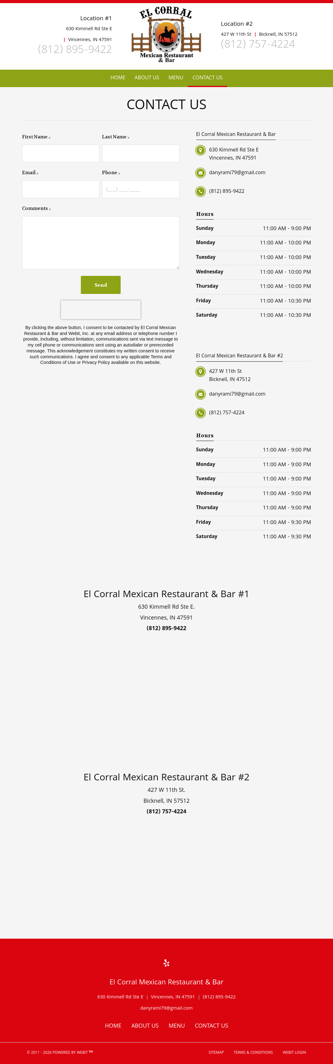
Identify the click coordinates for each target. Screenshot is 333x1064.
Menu (176, 78)
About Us (147, 78)
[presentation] (101, 309)
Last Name (114, 137)
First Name (35, 137)
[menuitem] (118, 78)
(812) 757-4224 (258, 45)
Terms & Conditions (253, 1053)
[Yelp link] (166, 965)
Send (101, 285)
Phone (109, 173)
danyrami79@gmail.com (166, 1009)
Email (28, 173)
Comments (35, 208)
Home (117, 78)
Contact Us (209, 77)
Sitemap (216, 1053)
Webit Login (294, 1053)
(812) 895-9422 (75, 50)
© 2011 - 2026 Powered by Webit (60, 1053)
